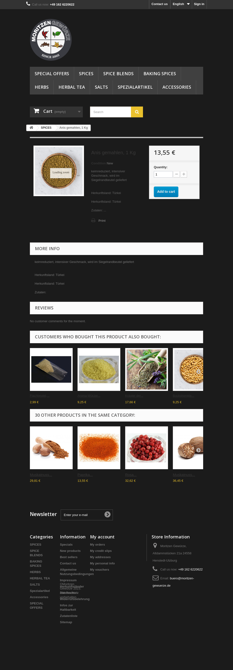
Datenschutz (69, 593)
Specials (66, 544)
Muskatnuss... (41, 475)
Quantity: (161, 167)
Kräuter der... (134, 395)
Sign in (199, 4)
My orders (97, 544)
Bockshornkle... (183, 395)
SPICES (86, 73)
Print (102, 220)
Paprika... (85, 475)
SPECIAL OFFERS (52, 73)
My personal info (102, 563)
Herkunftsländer (72, 586)
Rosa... (131, 475)
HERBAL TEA (71, 87)
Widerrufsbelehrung (75, 599)
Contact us (160, 4)
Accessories (176, 87)
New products (70, 551)
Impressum (68, 580)
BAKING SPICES (159, 73)
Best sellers (69, 557)
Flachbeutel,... (40, 395)
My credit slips (101, 551)
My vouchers (99, 569)
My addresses (100, 557)
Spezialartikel (135, 87)
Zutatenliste (69, 616)
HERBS (42, 87)
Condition (98, 163)
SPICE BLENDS (118, 73)
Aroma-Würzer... (89, 395)
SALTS (101, 87)
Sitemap (66, 622)
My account (102, 537)
